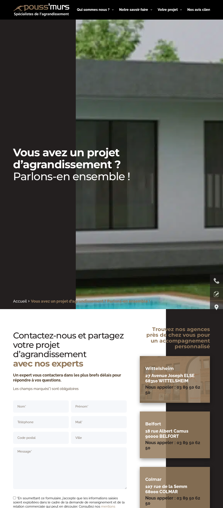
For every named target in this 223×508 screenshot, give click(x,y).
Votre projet (171, 9)
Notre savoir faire (136, 9)
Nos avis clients (200, 10)
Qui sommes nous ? (96, 9)
